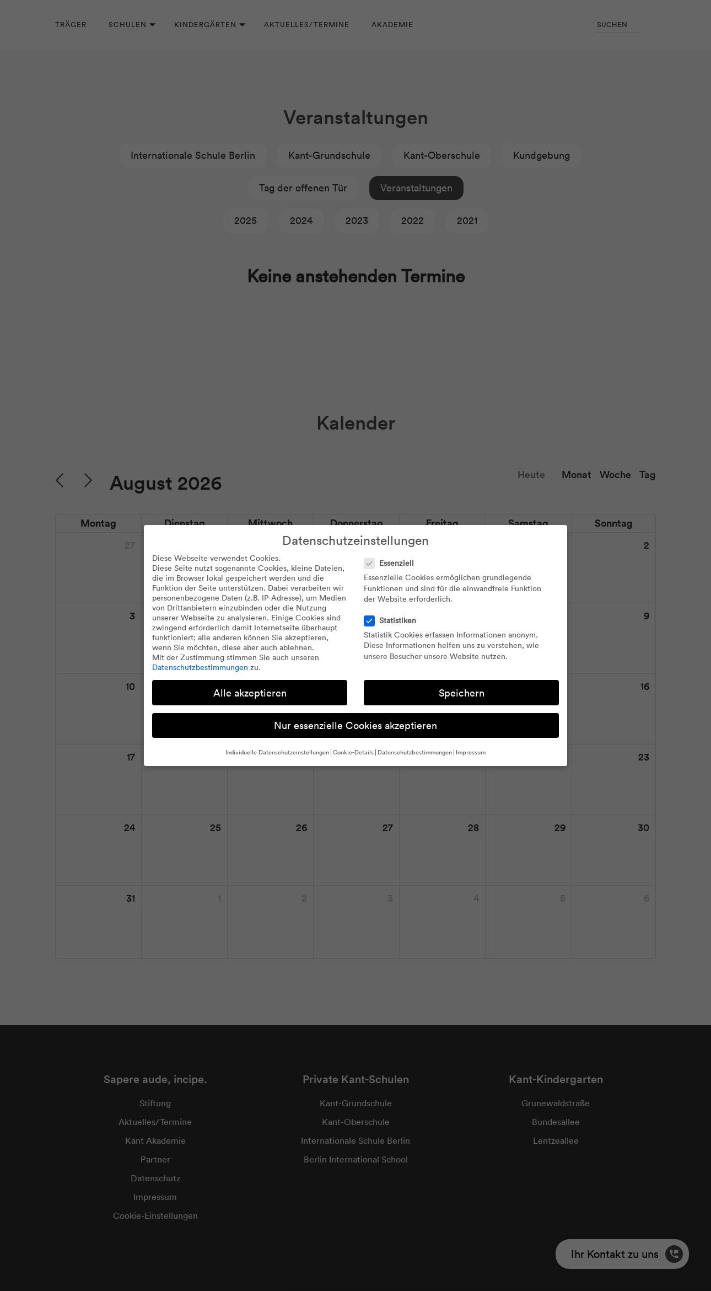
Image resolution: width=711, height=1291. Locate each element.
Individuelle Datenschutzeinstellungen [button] (277, 752)
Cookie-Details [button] (353, 752)
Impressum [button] (471, 752)
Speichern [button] (461, 693)
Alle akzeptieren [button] (250, 693)
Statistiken (393, 620)
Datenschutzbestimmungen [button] (415, 752)
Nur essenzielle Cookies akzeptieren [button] (355, 725)
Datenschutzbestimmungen (200, 667)
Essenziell (392, 563)
